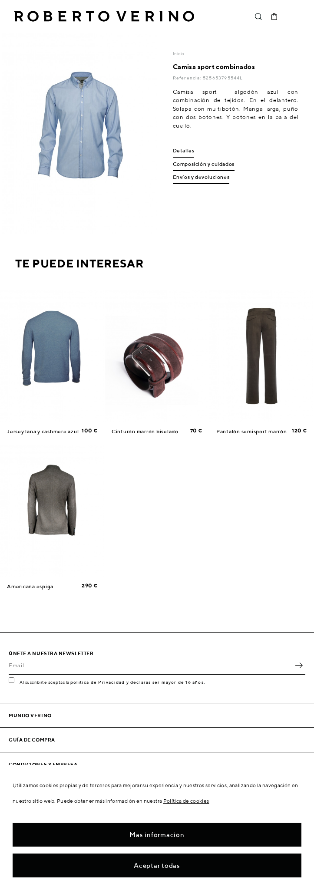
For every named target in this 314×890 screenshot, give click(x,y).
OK (298, 665)
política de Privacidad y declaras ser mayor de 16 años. (137, 682)
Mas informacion (156, 834)
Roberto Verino (104, 16)
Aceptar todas (157, 865)
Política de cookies (186, 801)
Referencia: (188, 77)
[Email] (150, 665)
